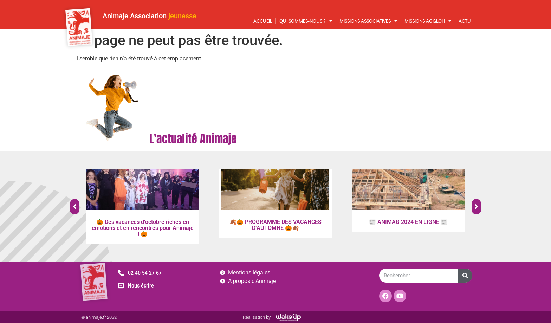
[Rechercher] (465, 276)
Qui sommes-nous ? (305, 21)
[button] (476, 206)
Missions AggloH (427, 21)
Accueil (262, 21)
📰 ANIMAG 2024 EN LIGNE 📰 (408, 222)
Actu (465, 21)
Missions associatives (368, 21)
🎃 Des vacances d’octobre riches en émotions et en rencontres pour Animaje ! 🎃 (143, 228)
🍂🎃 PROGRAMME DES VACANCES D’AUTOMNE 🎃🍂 (275, 225)
